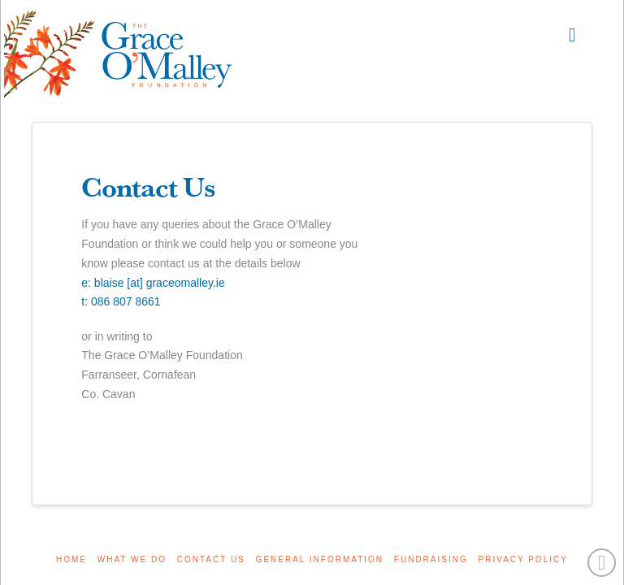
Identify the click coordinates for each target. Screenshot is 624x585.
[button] (572, 35)
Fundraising (431, 559)
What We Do (132, 559)
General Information (320, 559)
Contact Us (211, 559)
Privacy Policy (523, 559)
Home (71, 559)
